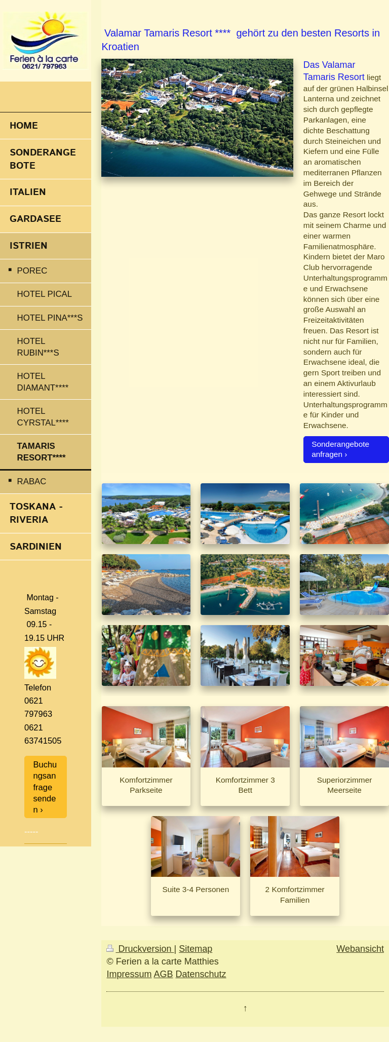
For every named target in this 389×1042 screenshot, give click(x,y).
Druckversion (140, 949)
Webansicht (360, 949)
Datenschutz (201, 974)
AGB (163, 974)
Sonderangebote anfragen (340, 449)
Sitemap (195, 949)
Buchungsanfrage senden (45, 787)
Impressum (128, 974)
